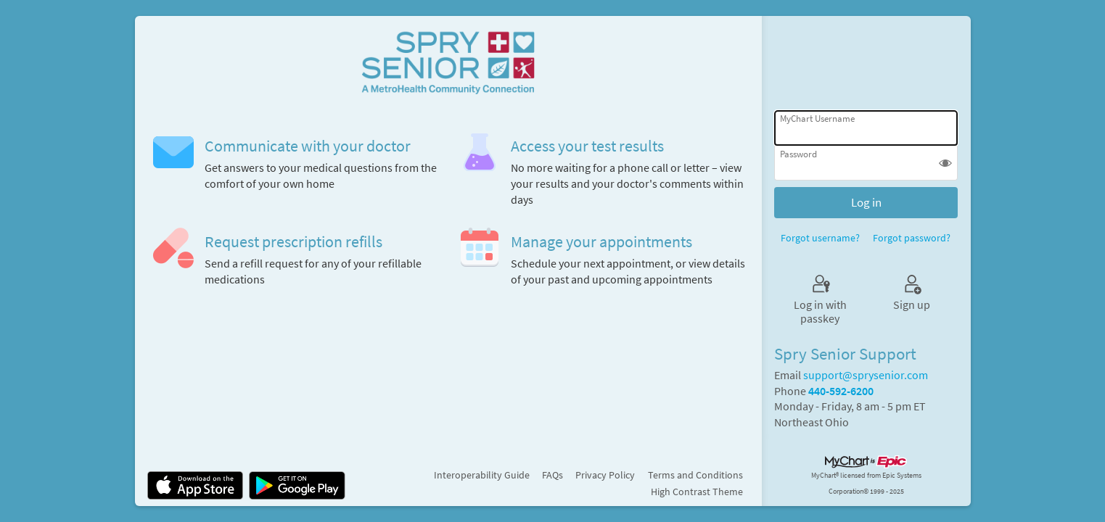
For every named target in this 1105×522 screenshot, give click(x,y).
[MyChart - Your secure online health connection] (448, 60)
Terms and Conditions (695, 474)
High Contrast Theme (697, 491)
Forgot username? (820, 237)
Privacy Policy (605, 474)
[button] (945, 164)
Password (798, 154)
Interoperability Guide (482, 474)
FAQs (552, 474)
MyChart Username (817, 118)
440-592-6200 (841, 391)
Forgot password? (911, 237)
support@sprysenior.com (865, 375)
